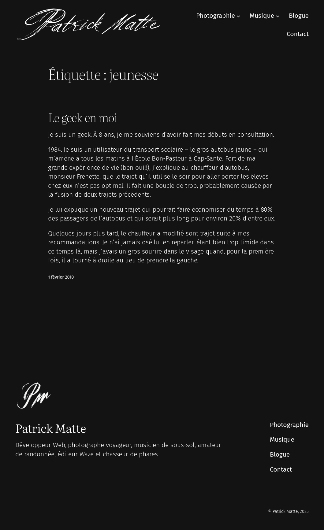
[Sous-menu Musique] (278, 16)
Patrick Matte (50, 427)
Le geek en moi (82, 117)
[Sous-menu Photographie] (238, 16)
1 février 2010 (61, 277)
